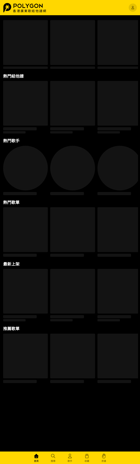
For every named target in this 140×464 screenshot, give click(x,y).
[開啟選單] (133, 7)
